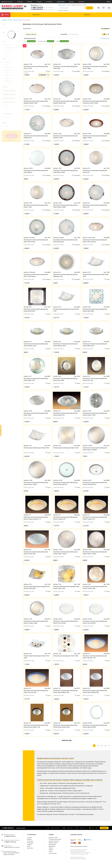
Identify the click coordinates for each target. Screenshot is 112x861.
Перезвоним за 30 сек (64, 5)
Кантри (7, 64)
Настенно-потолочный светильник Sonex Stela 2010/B (95, 726)
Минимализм (9, 70)
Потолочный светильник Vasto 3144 (36, 448)
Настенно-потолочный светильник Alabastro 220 (65, 275)
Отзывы (39, 1)
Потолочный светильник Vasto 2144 (65, 448)
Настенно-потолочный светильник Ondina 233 (36, 137)
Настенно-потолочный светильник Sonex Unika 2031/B (65, 483)
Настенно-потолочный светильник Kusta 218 (95, 171)
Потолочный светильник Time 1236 (65, 656)
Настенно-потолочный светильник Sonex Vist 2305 (65, 379)
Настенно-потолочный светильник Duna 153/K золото (95, 241)
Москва (40, 5)
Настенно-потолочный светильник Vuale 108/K (95, 67)
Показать (11, 136)
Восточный (8, 62)
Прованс (8, 75)
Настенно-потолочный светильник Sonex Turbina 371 (95, 518)
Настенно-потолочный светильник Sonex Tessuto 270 (36, 691)
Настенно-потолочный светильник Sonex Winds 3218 (65, 345)
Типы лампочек (53, 853)
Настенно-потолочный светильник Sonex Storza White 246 (95, 691)
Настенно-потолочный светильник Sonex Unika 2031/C (95, 483)
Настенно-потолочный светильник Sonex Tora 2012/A (65, 622)
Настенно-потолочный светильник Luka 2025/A (36, 171)
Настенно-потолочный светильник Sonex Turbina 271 (65, 518)
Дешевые (50, 41)
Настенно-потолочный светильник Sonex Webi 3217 (36, 379)
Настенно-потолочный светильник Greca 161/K (36, 67)
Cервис (51, 834)
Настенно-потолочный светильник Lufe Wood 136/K (65, 171)
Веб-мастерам (52, 844)
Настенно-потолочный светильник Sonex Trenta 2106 (95, 587)
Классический (9, 67)
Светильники (17, 20)
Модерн (8, 73)
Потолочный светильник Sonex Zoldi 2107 (66, 310)
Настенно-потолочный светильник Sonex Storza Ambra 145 (36, 726)
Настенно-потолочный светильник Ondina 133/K (65, 137)
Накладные (9, 45)
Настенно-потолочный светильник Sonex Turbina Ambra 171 (36, 518)
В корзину (44, 75)
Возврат (29, 1)
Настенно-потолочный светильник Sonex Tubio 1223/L (65, 553)
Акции (28, 846)
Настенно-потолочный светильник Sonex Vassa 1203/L (36, 483)
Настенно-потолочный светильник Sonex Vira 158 (95, 379)
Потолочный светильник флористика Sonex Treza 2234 (37, 587)
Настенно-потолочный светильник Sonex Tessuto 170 (95, 657)
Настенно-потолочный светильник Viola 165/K (36, 414)
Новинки (29, 844)
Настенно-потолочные (12, 47)
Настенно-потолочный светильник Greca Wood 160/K (65, 206)
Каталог (5, 15)
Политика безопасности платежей (78, 846)
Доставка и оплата (7, 1)
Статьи (50, 851)
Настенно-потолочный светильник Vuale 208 (65, 67)
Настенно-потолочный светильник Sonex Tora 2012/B (95, 622)
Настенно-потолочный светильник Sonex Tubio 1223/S (95, 553)
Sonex (7, 117)
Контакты (81, 1)
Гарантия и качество (54, 841)
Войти (108, 1)
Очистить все (104, 38)
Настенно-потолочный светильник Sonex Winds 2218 (36, 345)
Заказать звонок (20, 828)
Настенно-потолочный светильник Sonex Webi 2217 (95, 345)
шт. (91, 828)
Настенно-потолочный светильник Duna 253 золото (36, 241)
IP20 (7, 105)
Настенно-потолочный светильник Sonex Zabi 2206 (95, 310)
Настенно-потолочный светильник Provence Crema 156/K (95, 102)
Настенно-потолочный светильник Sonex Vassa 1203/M (95, 449)
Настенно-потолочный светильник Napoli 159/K (95, 137)
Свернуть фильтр (31, 34)
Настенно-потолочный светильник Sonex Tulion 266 (36, 553)
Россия (8, 126)
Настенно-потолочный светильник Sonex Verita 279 (65, 414)
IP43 (6, 108)
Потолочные (31, 41)
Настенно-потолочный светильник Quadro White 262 (65, 102)
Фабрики (29, 839)
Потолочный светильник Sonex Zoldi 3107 (95, 275)
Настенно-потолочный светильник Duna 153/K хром (36, 275)
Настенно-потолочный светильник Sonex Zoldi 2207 (36, 310)
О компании (31, 834)
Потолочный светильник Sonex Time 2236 (36, 657)
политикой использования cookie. (79, 854)
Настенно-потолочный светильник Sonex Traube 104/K (36, 622)
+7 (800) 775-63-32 (42, 7)
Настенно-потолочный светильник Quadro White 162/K (36, 102)
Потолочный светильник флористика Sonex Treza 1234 (66, 587)
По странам (30, 841)
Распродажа (30, 842)
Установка (49, 1)
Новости (51, 849)
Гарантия (20, 1)
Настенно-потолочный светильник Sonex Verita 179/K (95, 414)
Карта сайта (30, 848)
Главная (4, 20)
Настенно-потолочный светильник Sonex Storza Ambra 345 (65, 726)
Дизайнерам (60, 1)
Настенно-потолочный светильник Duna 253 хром (65, 241)
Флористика (8, 81)
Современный (9, 78)
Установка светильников (55, 839)
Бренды (71, 1)
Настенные (9, 50)
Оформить (104, 828)
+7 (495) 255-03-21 (42, 9)
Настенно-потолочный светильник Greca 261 (95, 206)
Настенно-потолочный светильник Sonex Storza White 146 (65, 691)
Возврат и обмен (53, 842)
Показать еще (67, 740)
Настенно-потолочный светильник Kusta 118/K (36, 206)
